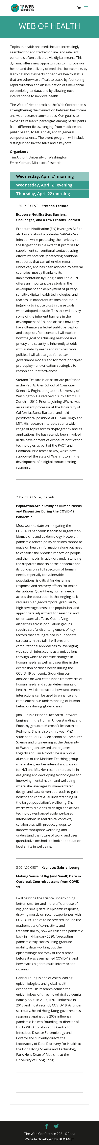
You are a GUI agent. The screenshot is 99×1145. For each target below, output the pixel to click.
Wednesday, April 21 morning (45, 176)
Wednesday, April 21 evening (44, 185)
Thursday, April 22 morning (43, 193)
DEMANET (66, 1139)
